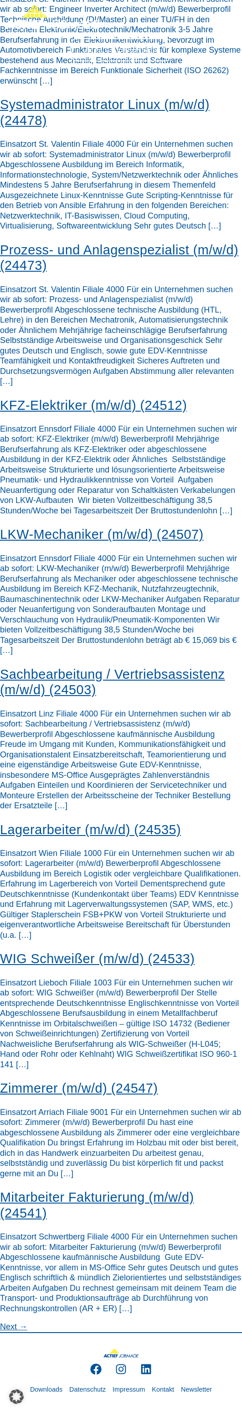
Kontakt (163, 1389)
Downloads (46, 1389)
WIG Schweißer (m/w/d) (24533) (97, 958)
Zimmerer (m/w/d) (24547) (79, 1088)
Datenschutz (87, 1389)
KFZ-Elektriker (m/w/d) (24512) (93, 405)
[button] (16, 1396)
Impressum (129, 1389)
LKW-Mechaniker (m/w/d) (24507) (102, 534)
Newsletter (196, 1389)
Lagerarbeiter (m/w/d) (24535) (90, 829)
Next (13, 1326)
